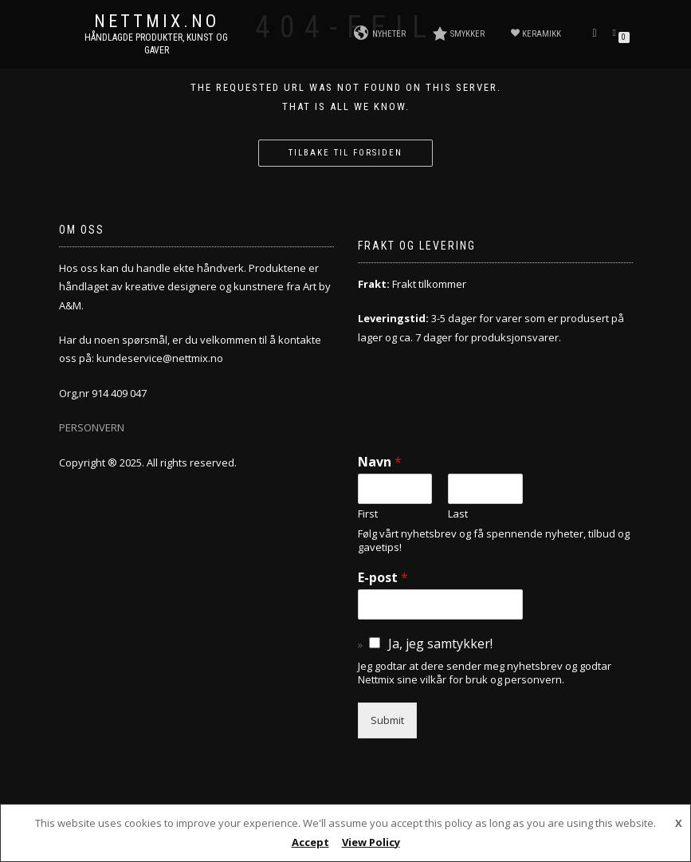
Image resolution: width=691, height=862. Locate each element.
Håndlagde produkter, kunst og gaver (156, 44)
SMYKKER (458, 33)
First (368, 514)
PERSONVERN (91, 427)
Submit (387, 720)
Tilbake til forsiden (345, 153)
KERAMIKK (536, 34)
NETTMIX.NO (156, 21)
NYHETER (380, 33)
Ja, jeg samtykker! (440, 643)
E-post (383, 577)
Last (458, 514)
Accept (310, 842)
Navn (380, 462)
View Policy (371, 842)
